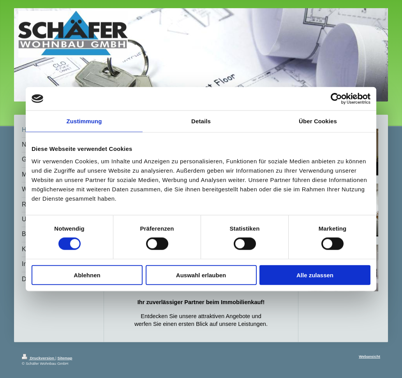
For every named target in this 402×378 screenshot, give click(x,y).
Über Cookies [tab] (318, 121)
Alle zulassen (314, 274)
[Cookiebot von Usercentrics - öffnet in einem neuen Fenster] (336, 99)
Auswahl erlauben (201, 274)
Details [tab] (201, 121)
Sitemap (64, 358)
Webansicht (369, 356)
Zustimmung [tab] (84, 121)
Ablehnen (87, 274)
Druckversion (38, 358)
